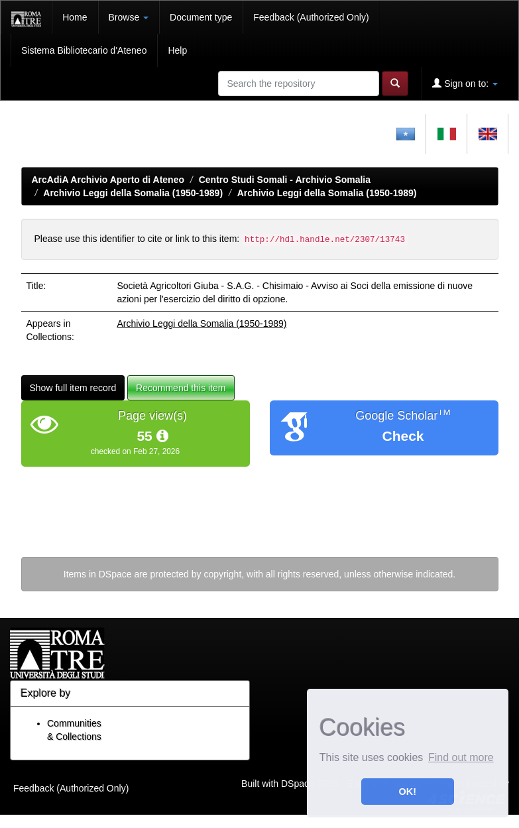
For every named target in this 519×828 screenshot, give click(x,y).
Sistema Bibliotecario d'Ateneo (83, 50)
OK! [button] (407, 791)
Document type (201, 17)
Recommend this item (180, 388)
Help (177, 50)
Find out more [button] (461, 757)
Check (403, 436)
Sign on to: (465, 83)
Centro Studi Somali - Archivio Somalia (285, 179)
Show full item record (73, 388)
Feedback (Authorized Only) (311, 17)
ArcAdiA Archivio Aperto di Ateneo (108, 179)
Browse (129, 17)
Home (74, 17)
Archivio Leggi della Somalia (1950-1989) (133, 193)
